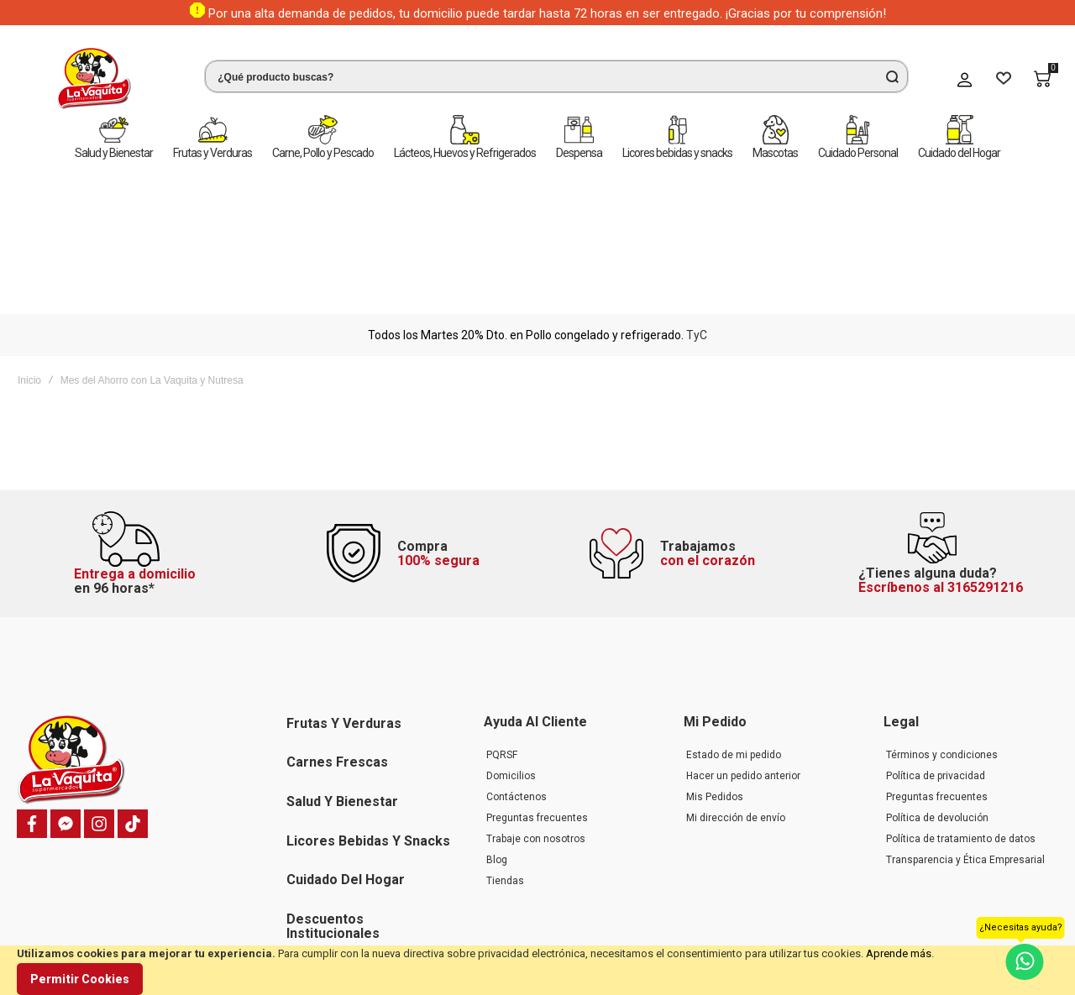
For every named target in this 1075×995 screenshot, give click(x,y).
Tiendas (505, 775)
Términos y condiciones (942, 649)
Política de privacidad (935, 670)
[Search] (892, 76)
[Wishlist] (1004, 79)
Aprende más (898, 953)
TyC (696, 186)
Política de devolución (937, 712)
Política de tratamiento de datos (961, 733)
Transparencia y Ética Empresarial (965, 754)
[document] (537, 970)
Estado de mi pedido (733, 649)
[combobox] (542, 76)
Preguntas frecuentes (537, 712)
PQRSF (501, 649)
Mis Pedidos (714, 691)
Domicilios (511, 670)
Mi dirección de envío (735, 712)
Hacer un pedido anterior (743, 670)
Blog (496, 754)
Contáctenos (516, 691)
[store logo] (80, 78)
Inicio (29, 232)
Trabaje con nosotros (535, 733)
